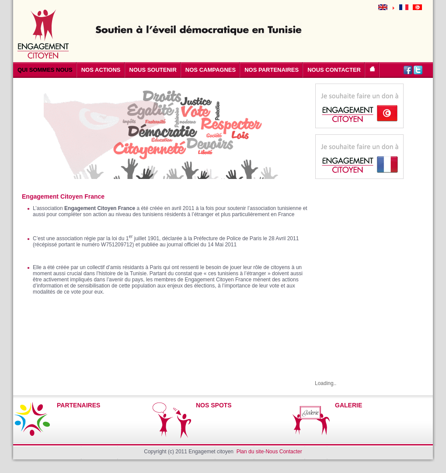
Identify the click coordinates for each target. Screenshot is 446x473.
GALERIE (348, 405)
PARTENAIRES (78, 405)
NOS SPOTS (214, 405)
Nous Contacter (283, 451)
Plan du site (250, 451)
